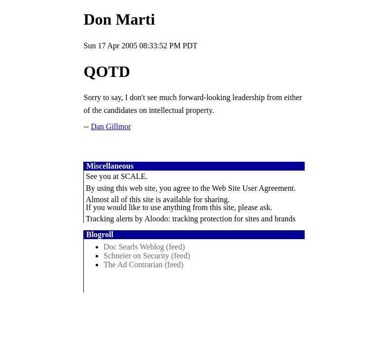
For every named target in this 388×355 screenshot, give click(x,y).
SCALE (133, 176)
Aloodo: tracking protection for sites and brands (220, 218)
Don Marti (119, 19)
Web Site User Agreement (253, 188)
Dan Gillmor (111, 126)
